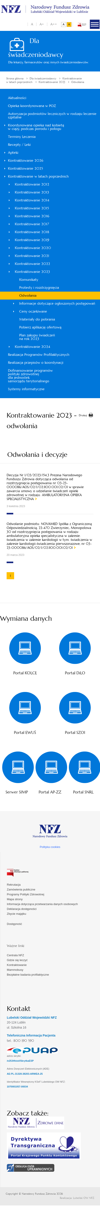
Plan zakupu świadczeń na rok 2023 (37, 337)
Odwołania (77, 82)
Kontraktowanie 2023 (52, 82)
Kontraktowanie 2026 (25, 160)
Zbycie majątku (16, 913)
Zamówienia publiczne (21, 889)
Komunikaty (28, 279)
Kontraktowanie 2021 (32, 255)
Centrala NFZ (15, 955)
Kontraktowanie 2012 (32, 184)
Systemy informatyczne (26, 389)
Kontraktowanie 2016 (32, 216)
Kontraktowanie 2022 (32, 263)
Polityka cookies (50, 847)
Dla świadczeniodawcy (43, 78)
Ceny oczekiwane (33, 311)
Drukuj (83, 415)
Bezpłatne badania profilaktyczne (28, 974)
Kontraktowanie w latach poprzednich (38, 176)
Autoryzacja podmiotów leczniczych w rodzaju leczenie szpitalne (52, 115)
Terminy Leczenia (22, 136)
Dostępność (14, 924)
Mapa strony (15, 899)
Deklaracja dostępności (21, 909)
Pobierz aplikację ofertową (40, 327)
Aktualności (17, 98)
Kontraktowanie (17, 965)
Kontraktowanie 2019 (32, 240)
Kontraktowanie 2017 (32, 224)
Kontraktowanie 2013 (32, 192)
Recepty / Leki (19, 144)
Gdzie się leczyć (17, 960)
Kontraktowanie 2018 (32, 232)
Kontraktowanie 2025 (25, 168)
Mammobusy (15, 969)
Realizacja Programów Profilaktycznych (38, 354)
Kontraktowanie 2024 (32, 346)
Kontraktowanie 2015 (32, 208)
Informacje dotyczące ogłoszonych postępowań (57, 303)
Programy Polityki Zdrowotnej (25, 894)
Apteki (13, 152)
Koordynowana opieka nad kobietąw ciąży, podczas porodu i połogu (36, 127)
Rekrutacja (14, 884)
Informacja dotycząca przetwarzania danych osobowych (42, 904)
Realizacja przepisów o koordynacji (35, 362)
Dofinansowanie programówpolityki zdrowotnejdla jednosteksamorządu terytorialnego (30, 375)
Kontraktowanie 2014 (32, 200)
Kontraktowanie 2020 (33, 248)
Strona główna (14, 78)
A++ (53, 24)
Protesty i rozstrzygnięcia (39, 287)
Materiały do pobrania (37, 319)
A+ (42, 24)
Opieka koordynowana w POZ (32, 105)
